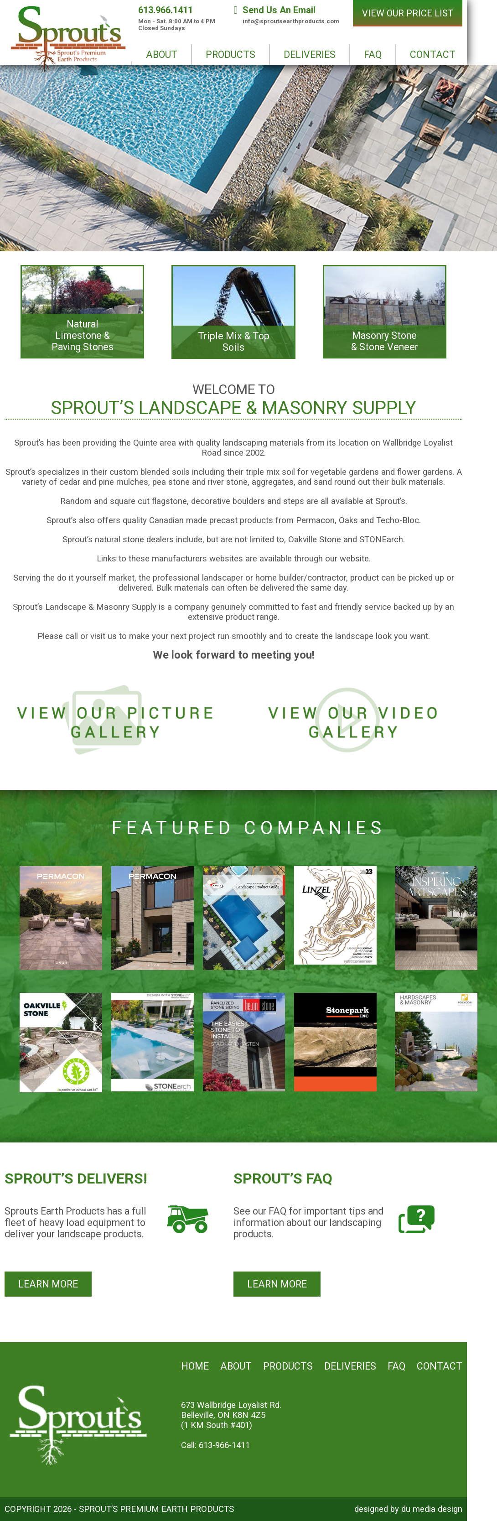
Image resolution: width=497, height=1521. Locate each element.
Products (288, 1366)
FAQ (396, 1366)
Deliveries (350, 1366)
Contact (439, 1366)
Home (195, 1366)
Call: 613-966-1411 (215, 1445)
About (236, 1366)
